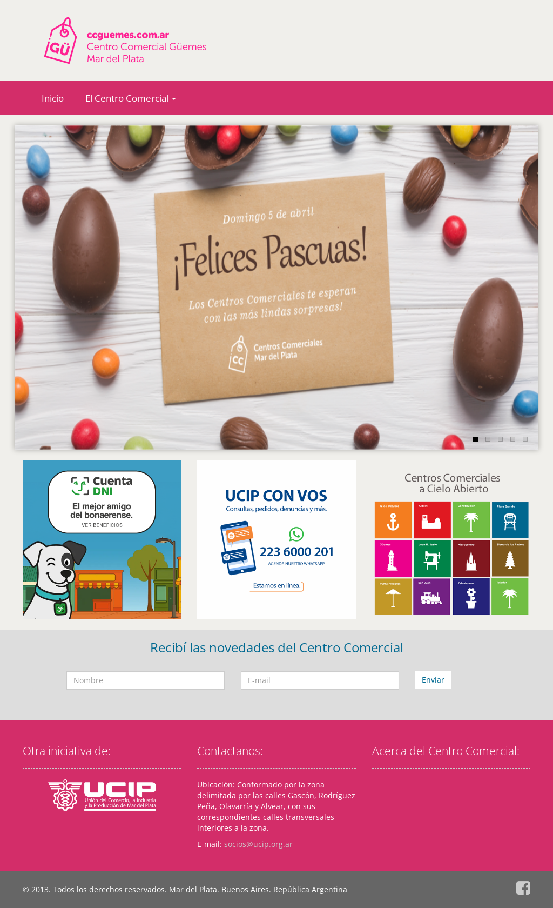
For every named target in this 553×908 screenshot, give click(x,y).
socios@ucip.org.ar (258, 844)
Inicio (53, 98)
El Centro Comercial (130, 98)
